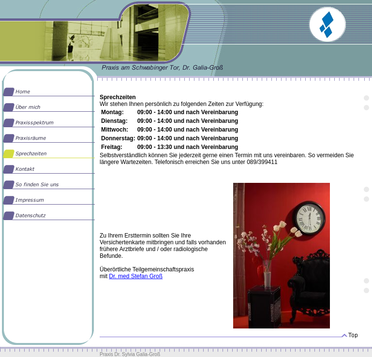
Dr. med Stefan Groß (136, 276)
